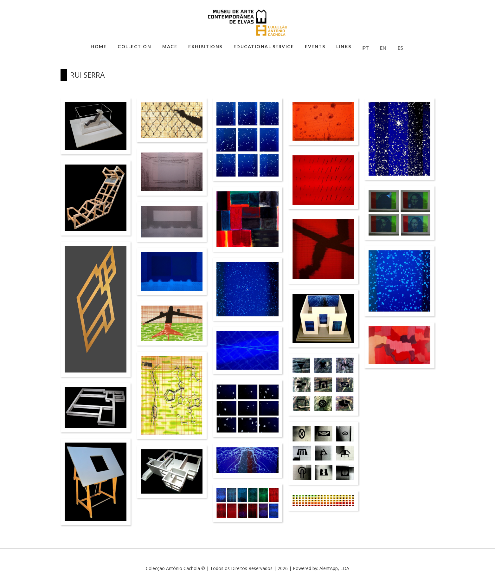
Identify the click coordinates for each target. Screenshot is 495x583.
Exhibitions (205, 46)
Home (98, 46)
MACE (169, 46)
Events (315, 46)
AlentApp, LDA (334, 568)
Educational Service (264, 46)
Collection (134, 46)
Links (343, 46)
